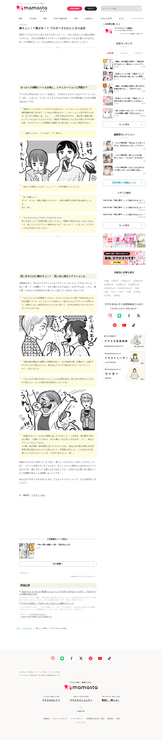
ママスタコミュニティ (38, 614)
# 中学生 (107, 295)
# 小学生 (137, 292)
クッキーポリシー (77, 718)
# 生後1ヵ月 (125, 281)
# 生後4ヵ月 (121, 284)
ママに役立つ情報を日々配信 (51, 699)
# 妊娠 (106, 281)
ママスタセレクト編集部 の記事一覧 (132, 33)
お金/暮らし (89, 18)
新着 (20, 18)
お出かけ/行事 (106, 18)
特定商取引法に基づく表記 (95, 718)
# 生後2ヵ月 (138, 281)
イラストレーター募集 (53, 672)
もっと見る (124, 124)
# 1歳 (137, 288)
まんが (121, 18)
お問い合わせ (22, 672)
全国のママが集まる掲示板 (81, 699)
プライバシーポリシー (60, 718)
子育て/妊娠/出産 (60, 18)
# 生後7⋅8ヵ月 (109, 288)
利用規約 (46, 718)
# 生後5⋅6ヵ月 (133, 284)
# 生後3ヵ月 (108, 284)
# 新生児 (115, 281)
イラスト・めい (38, 495)
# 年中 (120, 292)
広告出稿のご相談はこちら (124, 182)
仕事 (75, 18)
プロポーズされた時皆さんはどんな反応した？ (36, 616)
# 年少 (113, 292)
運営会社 (110, 718)
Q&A (118, 718)
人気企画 (32, 18)
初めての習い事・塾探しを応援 (111, 699)
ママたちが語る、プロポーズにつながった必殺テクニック (47, 603)
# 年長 (128, 292)
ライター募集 (42, 672)
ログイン (91, 8)
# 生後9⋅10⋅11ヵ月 (125, 288)
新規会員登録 (74, 8)
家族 (45, 18)
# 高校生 (116, 295)
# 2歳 (106, 292)
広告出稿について (32, 672)
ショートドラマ (137, 18)
